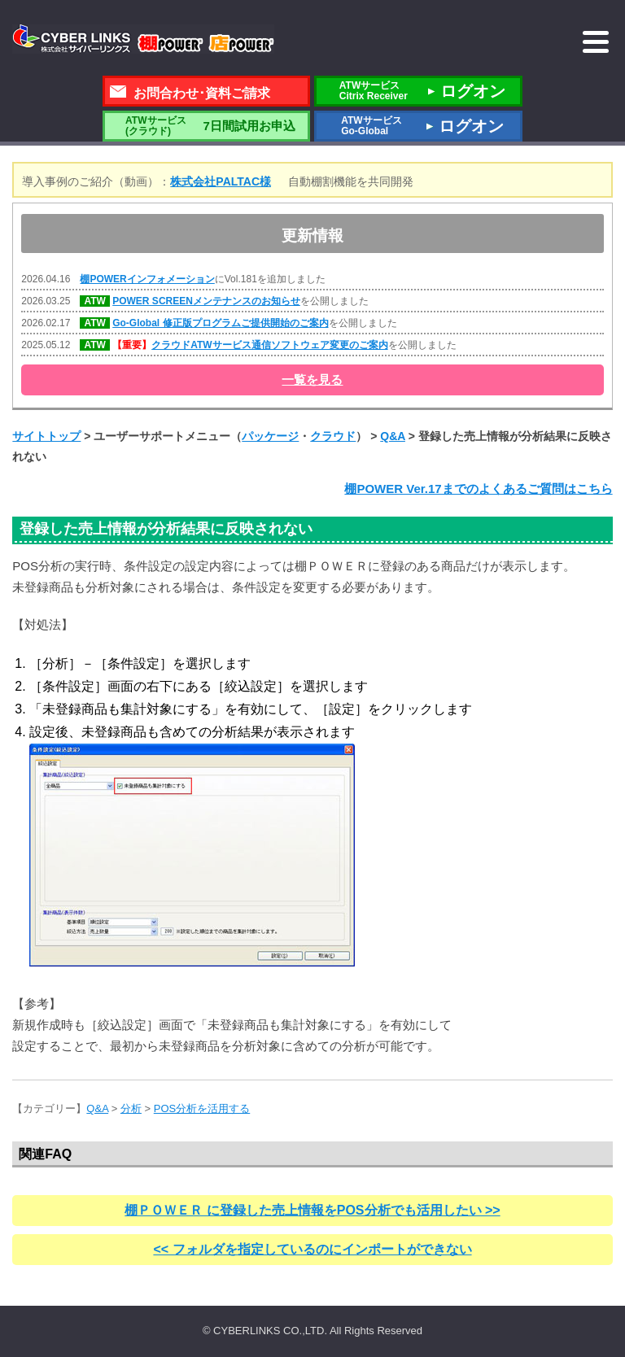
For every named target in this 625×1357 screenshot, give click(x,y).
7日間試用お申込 (206, 126)
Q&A (392, 436)
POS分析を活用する (202, 1108)
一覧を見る (312, 379)
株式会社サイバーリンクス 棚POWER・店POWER (143, 39)
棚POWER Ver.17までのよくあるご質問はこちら (478, 488)
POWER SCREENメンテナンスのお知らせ (206, 301)
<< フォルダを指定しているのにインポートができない (312, 1249)
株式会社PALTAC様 (220, 181)
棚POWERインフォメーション (147, 279)
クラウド (333, 436)
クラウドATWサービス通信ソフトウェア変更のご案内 (269, 345)
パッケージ (270, 436)
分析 (131, 1108)
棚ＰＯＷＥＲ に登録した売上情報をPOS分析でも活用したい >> (312, 1210)
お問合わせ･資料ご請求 (201, 93)
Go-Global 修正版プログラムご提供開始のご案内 (220, 323)
